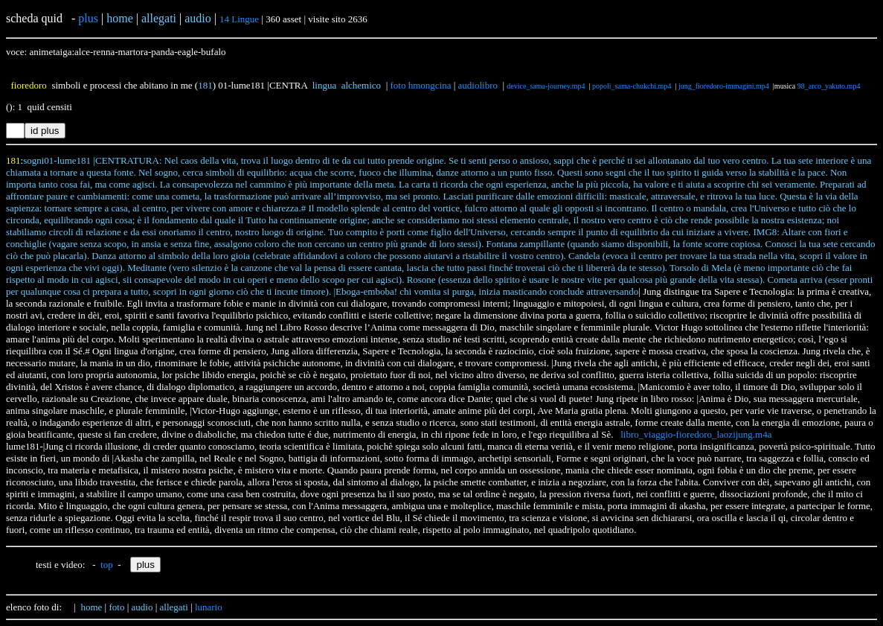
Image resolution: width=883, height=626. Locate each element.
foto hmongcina (420, 85)
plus (88, 18)
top (106, 564)
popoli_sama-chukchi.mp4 (631, 86)
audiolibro (478, 85)
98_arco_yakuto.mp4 (829, 86)
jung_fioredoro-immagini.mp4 (723, 86)
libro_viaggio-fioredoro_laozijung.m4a (695, 434)
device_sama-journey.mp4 (546, 86)
